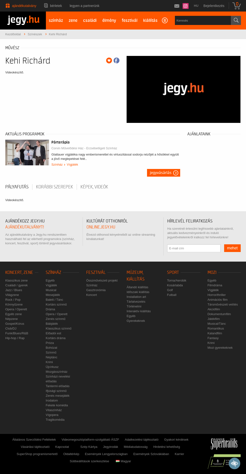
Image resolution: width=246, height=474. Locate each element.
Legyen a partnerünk (84, 6)
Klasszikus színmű (58, 328)
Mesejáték (53, 295)
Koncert (91, 295)
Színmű (51, 352)
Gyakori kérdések (176, 439)
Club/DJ (10, 328)
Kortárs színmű (56, 304)
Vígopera (52, 415)
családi (90, 20)
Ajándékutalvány (24, 6)
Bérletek (56, 6)
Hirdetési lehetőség (166, 447)
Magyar (123, 461)
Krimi (49, 362)
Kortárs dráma (55, 338)
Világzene (12, 295)
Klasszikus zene (16, 280)
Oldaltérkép (71, 454)
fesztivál (129, 20)
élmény (109, 20)
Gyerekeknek (136, 321)
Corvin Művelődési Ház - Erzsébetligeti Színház (84, 148)
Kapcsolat (62, 447)
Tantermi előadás (57, 386)
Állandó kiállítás (137, 287)
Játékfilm (214, 319)
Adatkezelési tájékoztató (141, 439)
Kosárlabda (175, 285)
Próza (50, 343)
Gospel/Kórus (14, 323)
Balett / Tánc (54, 299)
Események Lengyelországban (106, 454)
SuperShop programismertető (37, 454)
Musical (51, 290)
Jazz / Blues (13, 290)
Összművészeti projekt (102, 280)
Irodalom (52, 400)
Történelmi (134, 306)
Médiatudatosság (136, 447)
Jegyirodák (110, 447)
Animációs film (218, 299)
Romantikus (216, 328)
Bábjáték (52, 323)
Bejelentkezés (213, 6)
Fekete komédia (57, 405)
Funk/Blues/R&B (16, 333)
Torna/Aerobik (176, 280)
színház (56, 20)
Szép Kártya (88, 447)
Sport (173, 272)
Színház (57, 164)
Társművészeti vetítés (223, 304)
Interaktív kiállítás (139, 311)
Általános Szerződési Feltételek (34, 439)
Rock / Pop (13, 299)
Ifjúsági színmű (56, 391)
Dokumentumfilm (219, 314)
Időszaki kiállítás (138, 292)
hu (196, 5)
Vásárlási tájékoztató (35, 447)
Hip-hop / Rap (15, 338)
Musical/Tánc (217, 323)
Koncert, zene (19, 272)
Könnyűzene (14, 304)
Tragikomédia (55, 419)
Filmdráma (215, 285)
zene (73, 20)
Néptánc (51, 357)
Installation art (136, 297)
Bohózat (51, 347)
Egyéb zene (13, 314)
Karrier (179, 454)
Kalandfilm (215, 333)
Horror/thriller (217, 295)
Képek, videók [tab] (94, 187)
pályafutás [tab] (17, 187)
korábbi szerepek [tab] (54, 187)
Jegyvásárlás (161, 173)
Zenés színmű (55, 319)
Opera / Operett (16, 309)
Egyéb (50, 280)
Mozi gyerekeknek (220, 347)
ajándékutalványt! (24, 227)
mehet (232, 248)
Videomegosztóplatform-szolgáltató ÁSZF (90, 439)
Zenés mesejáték (57, 395)
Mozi (212, 272)
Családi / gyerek (16, 285)
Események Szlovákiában (151, 454)
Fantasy (213, 338)
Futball (171, 295)
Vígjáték (72, 164)
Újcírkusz (52, 367)
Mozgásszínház (56, 371)
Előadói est (53, 333)
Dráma (50, 309)
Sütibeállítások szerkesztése (89, 461)
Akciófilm (214, 309)
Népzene (11, 319)
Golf (170, 290)
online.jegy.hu (100, 227)
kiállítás (150, 20)
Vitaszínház (54, 410)
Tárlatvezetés (136, 301)
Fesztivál (96, 272)
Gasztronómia (96, 290)
